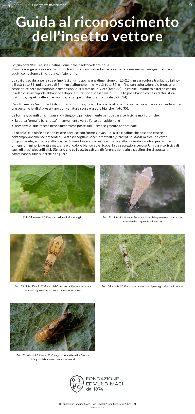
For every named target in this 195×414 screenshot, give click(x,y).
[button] (4, 4)
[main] (97, 29)
